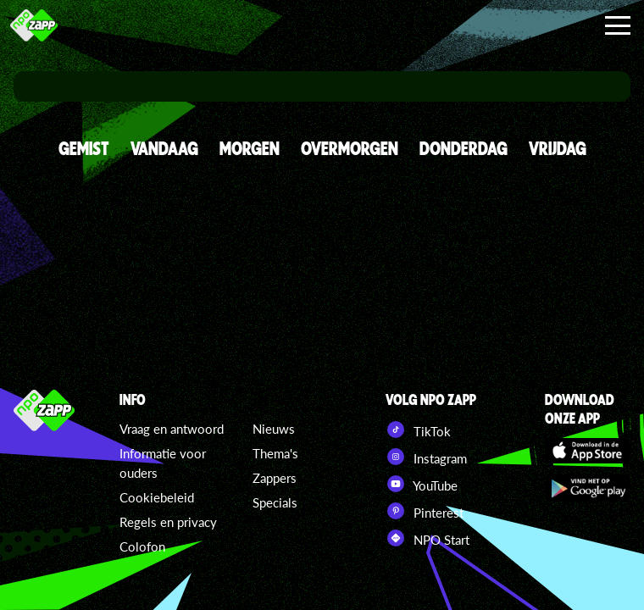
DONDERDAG (463, 147)
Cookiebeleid (156, 497)
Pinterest (425, 511)
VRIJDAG (557, 147)
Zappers (275, 477)
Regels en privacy (168, 522)
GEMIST (83, 147)
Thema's (275, 453)
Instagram (426, 456)
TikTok (418, 429)
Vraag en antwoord (171, 428)
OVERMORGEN (349, 147)
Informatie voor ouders (162, 463)
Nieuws (274, 428)
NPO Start (427, 538)
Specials (275, 502)
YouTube (422, 484)
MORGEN (249, 147)
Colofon (142, 546)
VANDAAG (164, 147)
